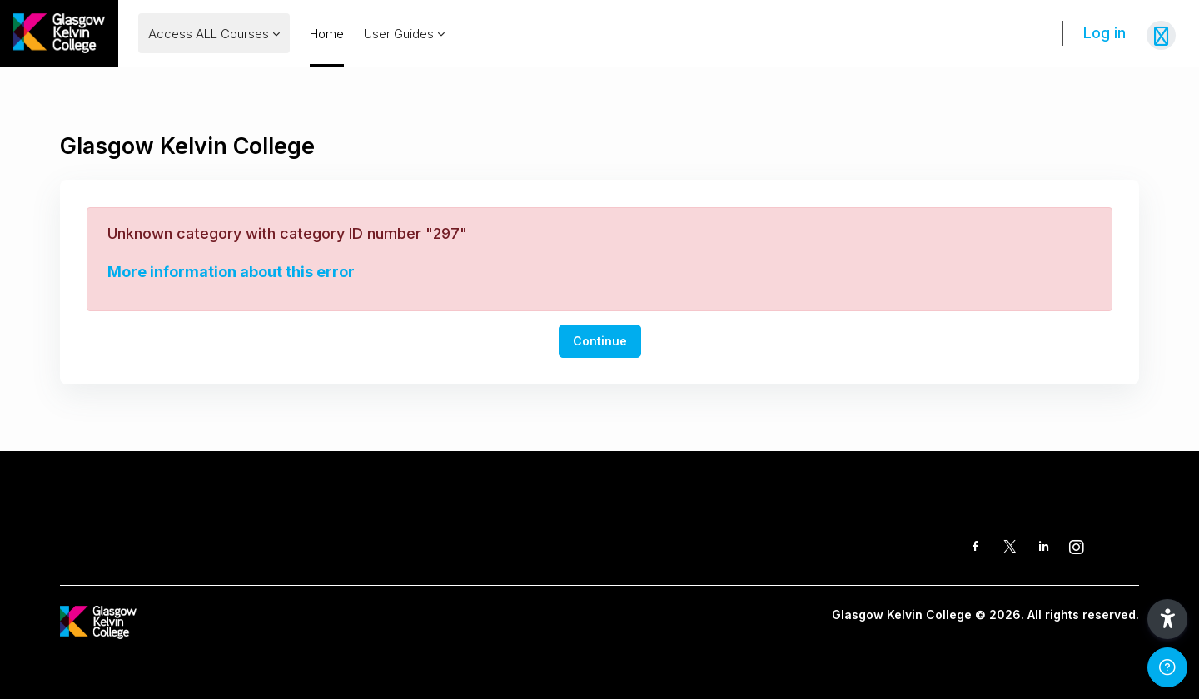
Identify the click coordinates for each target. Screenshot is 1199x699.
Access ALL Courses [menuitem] (208, 34)
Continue (600, 341)
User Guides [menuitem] (399, 34)
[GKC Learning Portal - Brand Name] (59, 33)
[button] (1167, 619)
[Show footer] (1167, 667)
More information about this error (231, 271)
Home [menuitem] (327, 34)
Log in (1104, 33)
